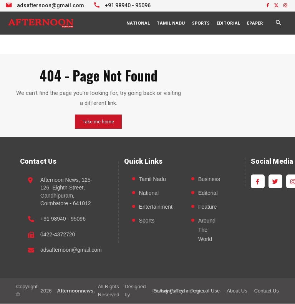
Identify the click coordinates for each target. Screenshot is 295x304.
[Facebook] (258, 182)
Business (209, 179)
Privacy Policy (168, 291)
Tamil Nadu (152, 179)
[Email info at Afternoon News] (45, 4)
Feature (207, 207)
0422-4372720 (57, 234)
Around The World (206, 230)
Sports (146, 221)
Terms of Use (205, 291)
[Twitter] (275, 182)
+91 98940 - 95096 (63, 219)
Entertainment (155, 207)
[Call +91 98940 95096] (123, 4)
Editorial (208, 193)
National (149, 193)
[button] (278, 23)
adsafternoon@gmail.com (71, 250)
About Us (237, 291)
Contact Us (266, 291)
